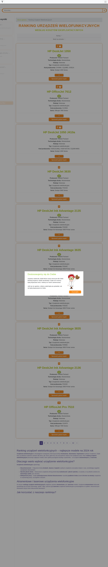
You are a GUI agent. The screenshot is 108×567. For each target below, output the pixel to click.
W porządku (75, 292)
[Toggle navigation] (105, 2)
